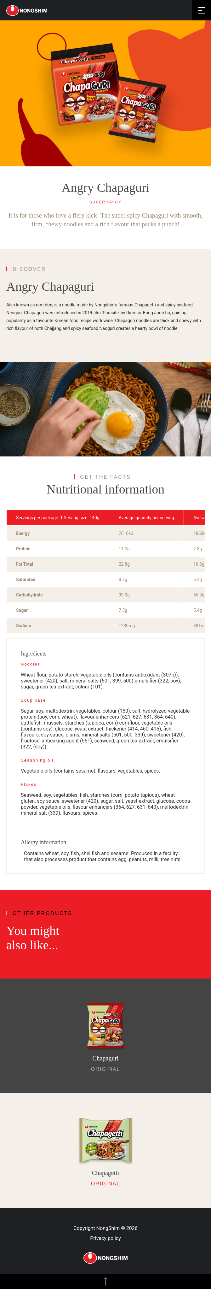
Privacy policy (105, 1238)
